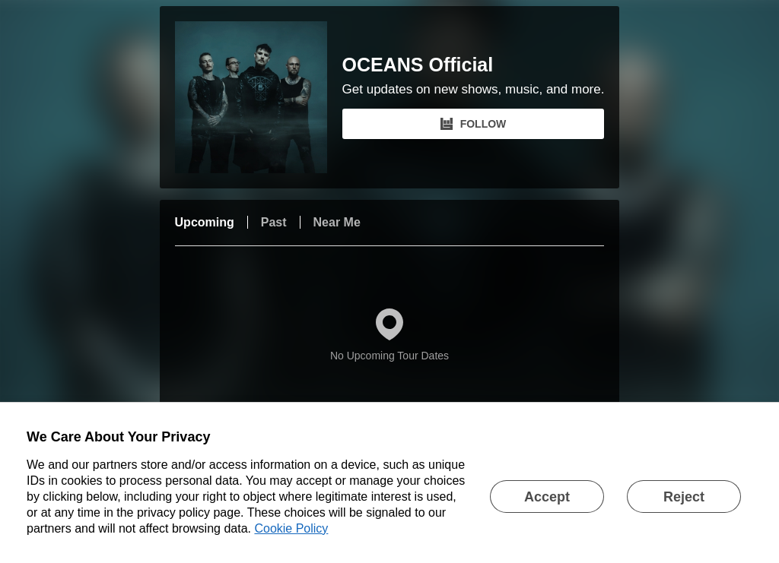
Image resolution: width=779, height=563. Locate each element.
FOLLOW (473, 124)
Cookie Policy (291, 528)
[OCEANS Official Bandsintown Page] (258, 97)
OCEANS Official (418, 64)
